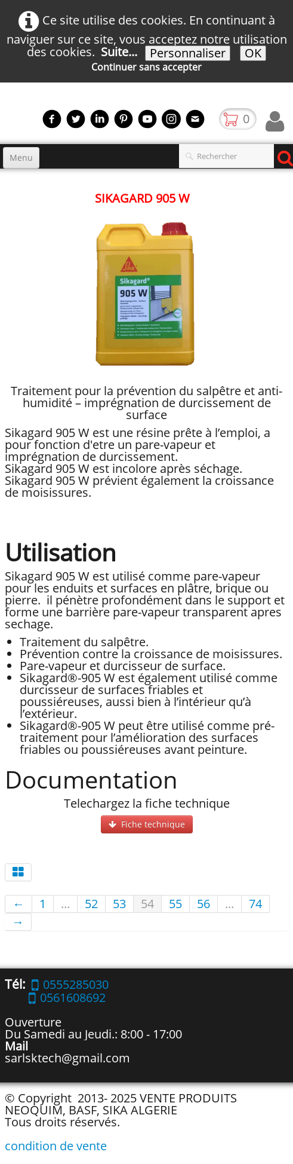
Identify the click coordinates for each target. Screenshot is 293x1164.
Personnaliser (188, 53)
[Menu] (21, 158)
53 (119, 904)
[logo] (4, 115)
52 (91, 904)
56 (203, 904)
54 (147, 904)
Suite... (119, 52)
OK (253, 53)
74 (255, 904)
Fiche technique (147, 824)
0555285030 (70, 984)
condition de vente (56, 1146)
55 (175, 904)
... (65, 904)
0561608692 (67, 997)
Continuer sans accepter (146, 67)
